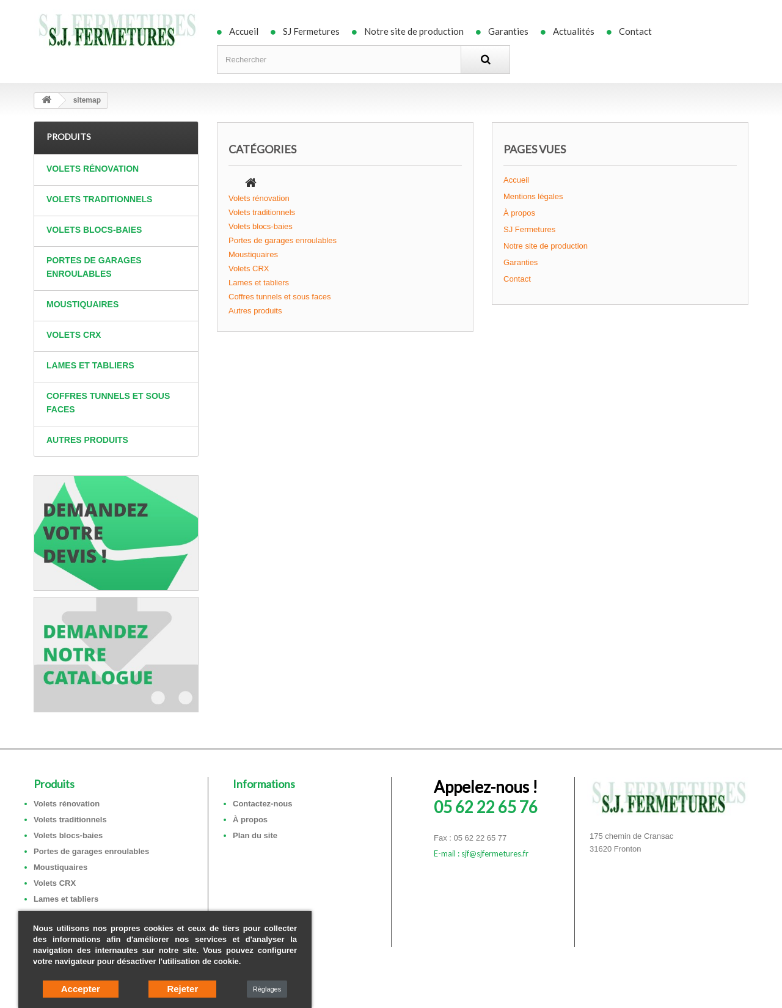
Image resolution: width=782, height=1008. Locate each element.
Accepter (80, 989)
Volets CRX (73, 335)
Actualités (573, 31)
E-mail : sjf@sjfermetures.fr (481, 853)
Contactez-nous (263, 803)
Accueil (243, 31)
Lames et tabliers (90, 365)
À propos (519, 212)
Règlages (267, 989)
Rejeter (182, 989)
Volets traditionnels (99, 199)
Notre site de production (414, 31)
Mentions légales (533, 196)
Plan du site (255, 835)
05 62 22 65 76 (486, 797)
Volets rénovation (92, 168)
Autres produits (87, 440)
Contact (635, 31)
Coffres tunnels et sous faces (108, 402)
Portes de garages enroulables (94, 267)
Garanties (508, 31)
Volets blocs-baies (94, 230)
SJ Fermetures (311, 31)
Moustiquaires (82, 304)
